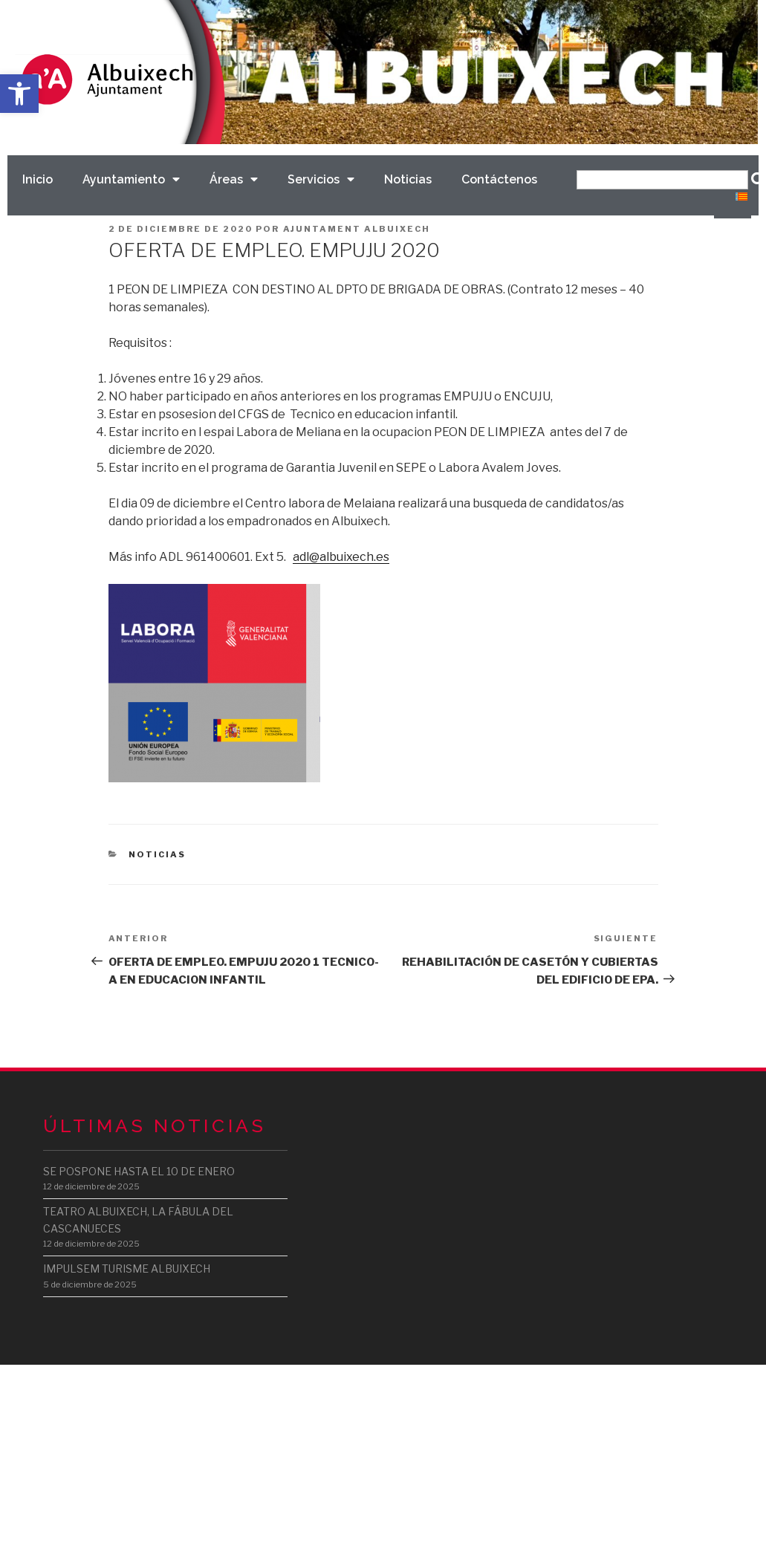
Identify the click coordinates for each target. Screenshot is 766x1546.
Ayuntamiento (131, 179)
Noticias (408, 179)
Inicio (37, 179)
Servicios (321, 179)
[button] (19, 93)
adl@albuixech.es (341, 557)
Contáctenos (499, 179)
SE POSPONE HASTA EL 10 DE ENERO (139, 1171)
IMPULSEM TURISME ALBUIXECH (126, 1268)
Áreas (234, 179)
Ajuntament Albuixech (357, 229)
